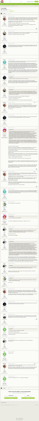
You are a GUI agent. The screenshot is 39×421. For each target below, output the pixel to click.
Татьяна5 (4, 214)
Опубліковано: (11, 43)
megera (4, 239)
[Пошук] (14, 1)
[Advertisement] (17, 57)
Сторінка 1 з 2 (9, 13)
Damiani (4, 314)
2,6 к (4, 320)
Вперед (4, 13)
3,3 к (4, 108)
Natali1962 (5, 9)
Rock (4, 351)
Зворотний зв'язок (21, 418)
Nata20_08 (4, 201)
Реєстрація (36, 1)
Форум (1, 4)
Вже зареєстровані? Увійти (30, 1)
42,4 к (4, 220)
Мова (17, 418)
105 (4, 81)
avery (4, 43)
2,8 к (4, 282)
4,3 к (4, 269)
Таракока (4, 59)
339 (4, 357)
